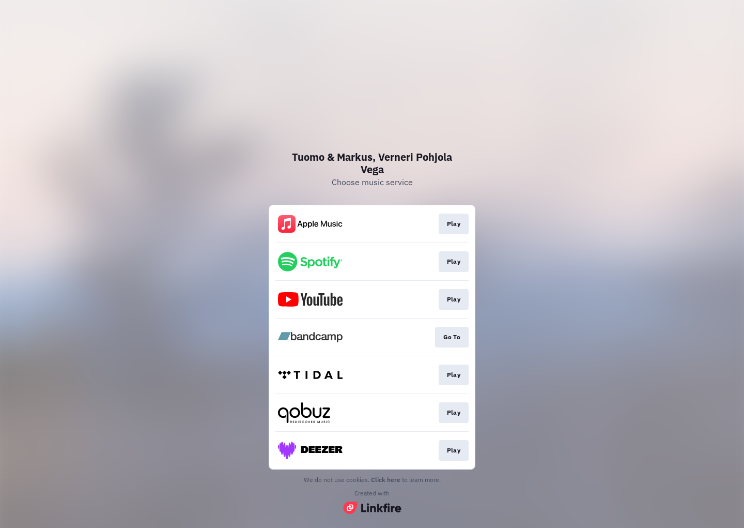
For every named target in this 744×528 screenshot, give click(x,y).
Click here (385, 480)
